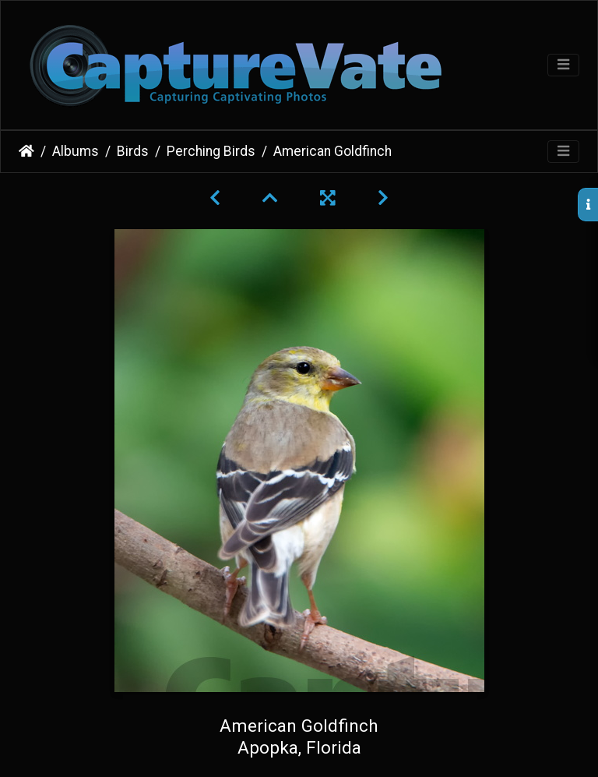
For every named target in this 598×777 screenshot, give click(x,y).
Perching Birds (211, 151)
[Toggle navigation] (563, 65)
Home (26, 151)
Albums (75, 151)
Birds (133, 151)
